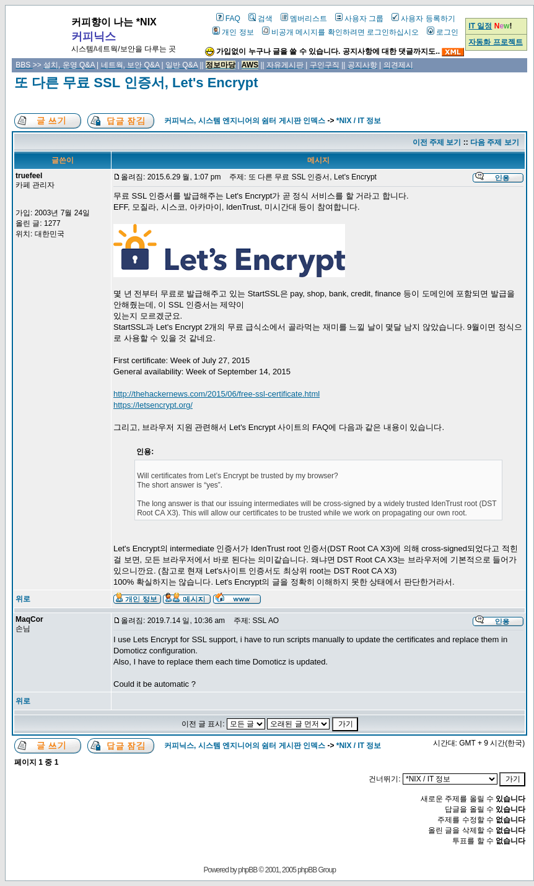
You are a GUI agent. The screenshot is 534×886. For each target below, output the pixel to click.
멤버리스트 (304, 18)
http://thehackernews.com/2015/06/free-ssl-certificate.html (216, 393)
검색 (260, 18)
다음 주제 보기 (494, 142)
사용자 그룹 (359, 18)
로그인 (442, 32)
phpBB (247, 870)
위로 (22, 599)
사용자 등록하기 (423, 18)
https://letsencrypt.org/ (153, 405)
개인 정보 (232, 32)
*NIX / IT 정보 (359, 120)
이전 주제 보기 (437, 142)
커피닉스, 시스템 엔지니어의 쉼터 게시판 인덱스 (244, 120)
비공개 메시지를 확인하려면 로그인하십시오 (340, 32)
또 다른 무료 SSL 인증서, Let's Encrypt (136, 82)
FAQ (228, 18)
